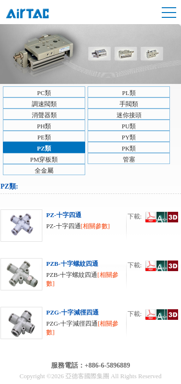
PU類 (129, 126)
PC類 (44, 92)
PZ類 (44, 148)
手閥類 (128, 104)
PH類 (44, 126)
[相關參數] (95, 226)
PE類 (44, 137)
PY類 (129, 137)
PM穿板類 (44, 159)
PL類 (128, 92)
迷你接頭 (129, 115)
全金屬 (44, 170)
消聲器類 (44, 115)
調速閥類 (44, 104)
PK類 (129, 148)
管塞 (129, 159)
